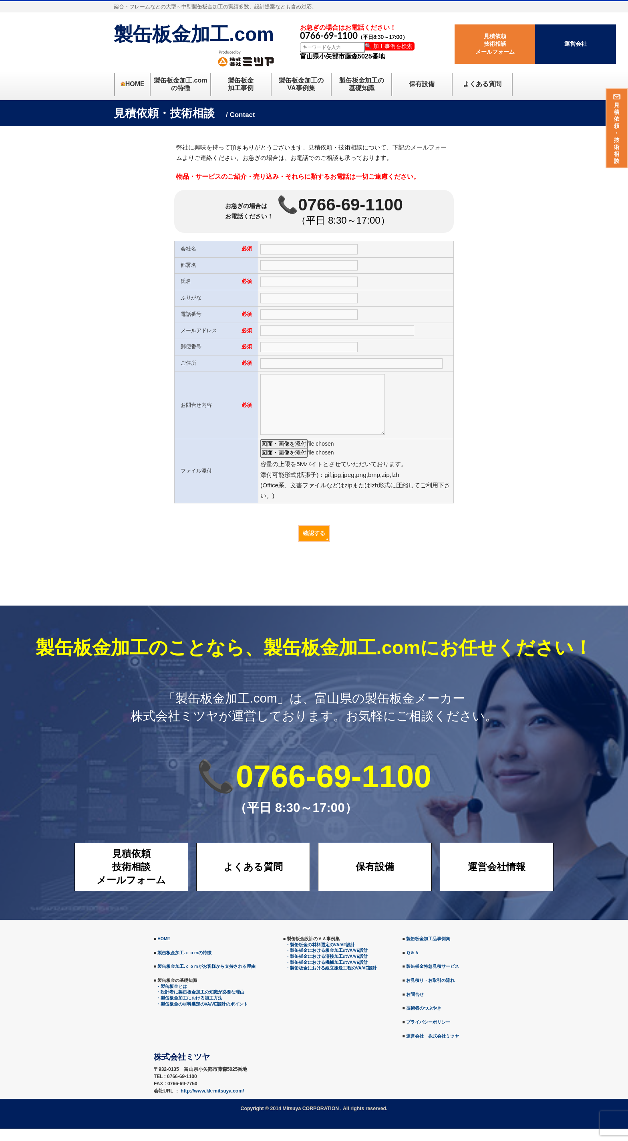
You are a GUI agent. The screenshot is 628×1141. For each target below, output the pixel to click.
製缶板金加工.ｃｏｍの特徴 (184, 964)
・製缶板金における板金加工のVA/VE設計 (327, 962)
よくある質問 (253, 879)
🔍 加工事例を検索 (389, 46)
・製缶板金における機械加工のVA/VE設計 (327, 974)
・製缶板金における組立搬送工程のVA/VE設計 (331, 979)
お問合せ (415, 1006)
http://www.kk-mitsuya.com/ (212, 1103)
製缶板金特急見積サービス (432, 978)
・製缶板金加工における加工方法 (189, 1010)
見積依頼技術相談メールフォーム (495, 44)
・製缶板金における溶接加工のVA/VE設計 (327, 968)
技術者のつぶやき (423, 1020)
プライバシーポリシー (428, 1034)
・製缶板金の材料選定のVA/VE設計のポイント (202, 1016)
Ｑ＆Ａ (412, 964)
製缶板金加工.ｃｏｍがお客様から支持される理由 (206, 978)
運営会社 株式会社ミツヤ (432, 1048)
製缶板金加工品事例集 (428, 950)
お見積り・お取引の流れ (430, 992)
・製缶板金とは (171, 998)
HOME (163, 950)
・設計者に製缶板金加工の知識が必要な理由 (200, 1004)
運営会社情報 (496, 879)
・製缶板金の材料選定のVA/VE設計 (320, 956)
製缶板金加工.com (194, 34)
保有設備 (375, 879)
